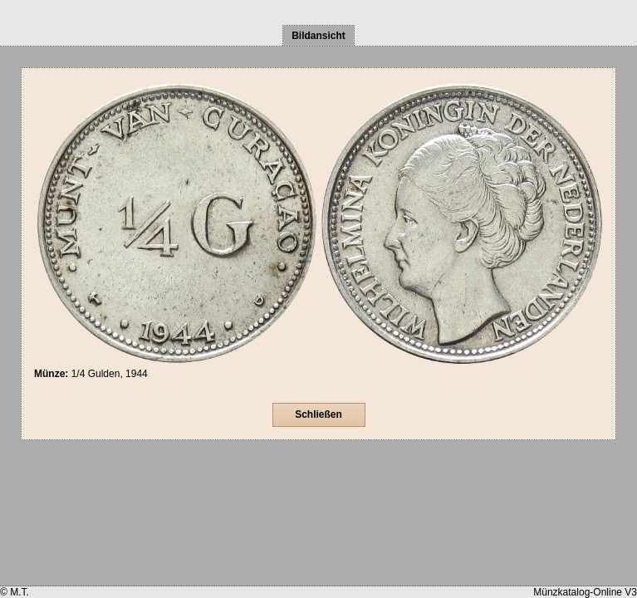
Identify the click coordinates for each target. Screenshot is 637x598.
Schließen (318, 414)
